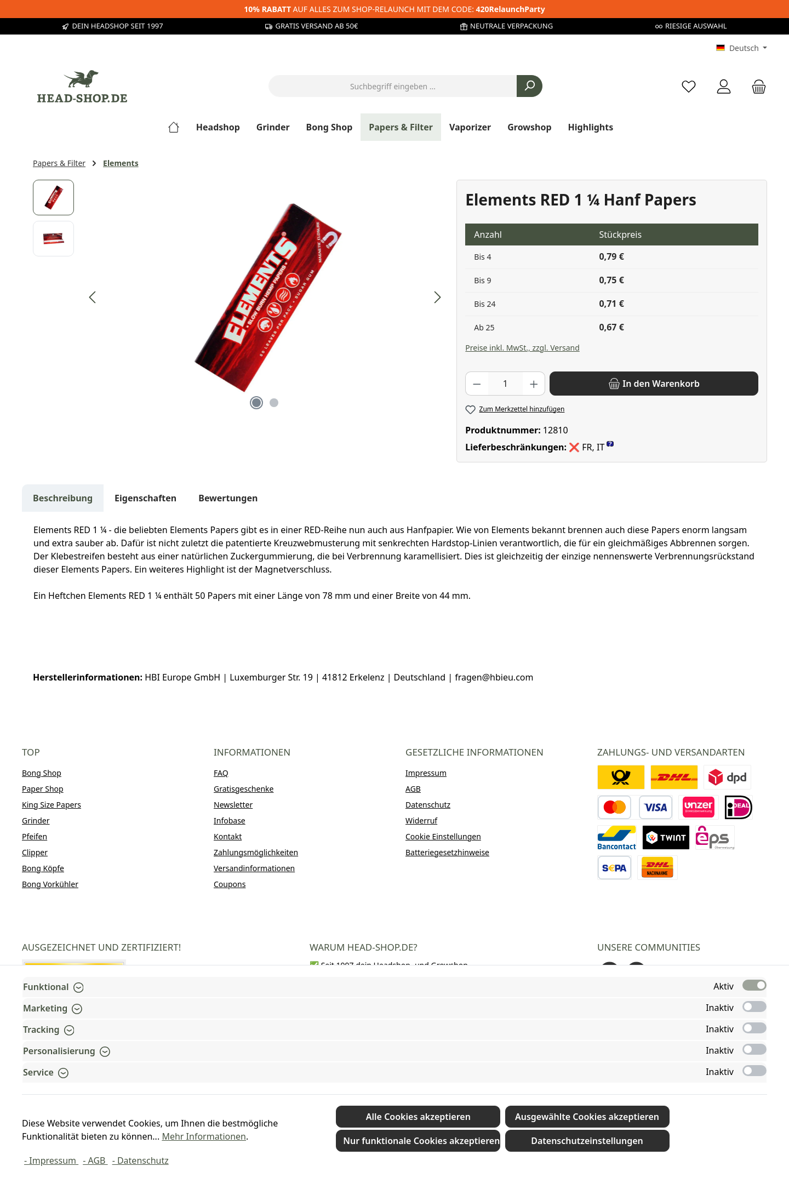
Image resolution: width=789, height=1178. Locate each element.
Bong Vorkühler (50, 884)
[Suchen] (529, 86)
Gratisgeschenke (243, 789)
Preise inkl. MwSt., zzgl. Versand (522, 347)
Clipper (35, 852)
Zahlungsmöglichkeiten (256, 852)
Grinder (36, 820)
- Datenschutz (140, 1160)
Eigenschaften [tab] (145, 498)
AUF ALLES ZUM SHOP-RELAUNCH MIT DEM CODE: (394, 9)
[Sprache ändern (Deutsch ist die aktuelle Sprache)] (741, 48)
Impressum (426, 773)
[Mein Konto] (724, 86)
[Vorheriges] (93, 297)
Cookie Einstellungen (443, 836)
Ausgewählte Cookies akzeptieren (587, 1117)
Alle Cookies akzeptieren (418, 1117)
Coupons (229, 884)
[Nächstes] (437, 297)
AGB (413, 789)
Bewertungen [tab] (228, 498)
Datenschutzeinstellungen (587, 1141)
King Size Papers (51, 804)
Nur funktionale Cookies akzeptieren (421, 1141)
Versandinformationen (254, 868)
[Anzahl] (505, 383)
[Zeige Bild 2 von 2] (274, 402)
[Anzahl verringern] (476, 383)
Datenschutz (427, 804)
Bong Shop (41, 773)
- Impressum (51, 1160)
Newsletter (233, 804)
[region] (239, 297)
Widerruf (421, 820)
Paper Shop (43, 789)
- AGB (95, 1160)
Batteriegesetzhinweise (447, 852)
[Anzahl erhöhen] (534, 383)
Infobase (229, 820)
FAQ (221, 773)
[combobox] (392, 86)
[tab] (63, 498)
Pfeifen (34, 836)
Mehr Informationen (204, 1136)
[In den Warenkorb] (654, 383)
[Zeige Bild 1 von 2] (256, 402)
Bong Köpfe (43, 868)
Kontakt (228, 836)
